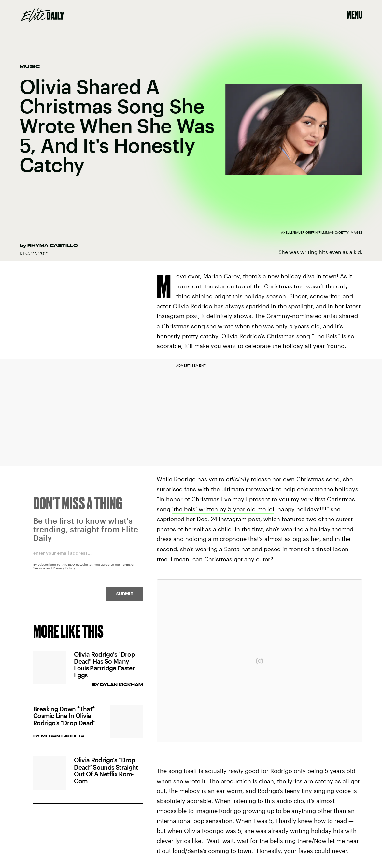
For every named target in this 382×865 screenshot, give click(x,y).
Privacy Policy (64, 571)
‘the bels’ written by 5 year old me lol (223, 509)
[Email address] (88, 558)
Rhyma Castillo (52, 245)
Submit (124, 596)
